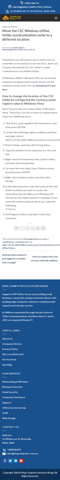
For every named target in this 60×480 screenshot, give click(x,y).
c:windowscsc (8, 242)
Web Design (9, 418)
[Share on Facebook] (21, 228)
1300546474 (14, 449)
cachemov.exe (21, 242)
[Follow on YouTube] (21, 460)
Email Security (10, 392)
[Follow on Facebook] (5, 460)
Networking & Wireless (15, 381)
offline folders (8, 248)
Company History (12, 343)
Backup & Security (12, 386)
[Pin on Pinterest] (38, 228)
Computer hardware (13, 397)
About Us (7, 338)
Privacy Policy (10, 349)
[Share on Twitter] (27, 228)
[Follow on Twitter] (10, 460)
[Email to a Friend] (32, 228)
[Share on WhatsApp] (16, 228)
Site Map (7, 364)
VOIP (5, 412)
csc (30, 242)
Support (6, 402)
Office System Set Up (14, 407)
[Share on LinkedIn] (43, 228)
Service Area (9, 359)
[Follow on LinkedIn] (15, 460)
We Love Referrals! (13, 354)
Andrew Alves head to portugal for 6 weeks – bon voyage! (14, 258)
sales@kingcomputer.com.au (22, 453)
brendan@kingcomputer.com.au (18, 50)
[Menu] (56, 18)
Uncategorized (10, 27)
